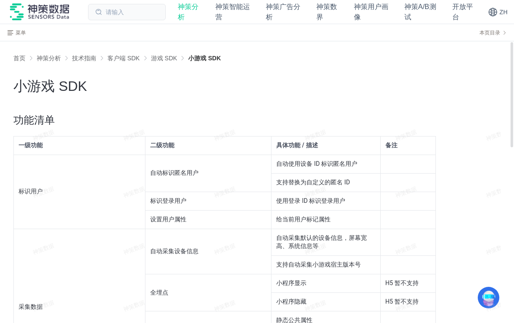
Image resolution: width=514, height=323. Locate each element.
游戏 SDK (164, 58)
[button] (498, 12)
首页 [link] (19, 58)
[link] (49, 58)
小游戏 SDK (204, 58)
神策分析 (49, 58)
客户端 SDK (123, 58)
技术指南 (84, 58)
